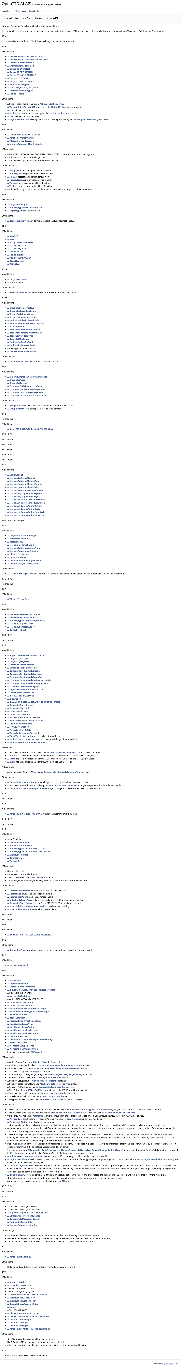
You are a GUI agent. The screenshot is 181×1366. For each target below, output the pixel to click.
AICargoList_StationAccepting (22, 667)
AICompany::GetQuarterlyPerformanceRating (29, 680)
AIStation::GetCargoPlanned (21, 478)
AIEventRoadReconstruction (21, 617)
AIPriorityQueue (15, 282)
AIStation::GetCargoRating (20, 573)
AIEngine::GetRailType (18, 119)
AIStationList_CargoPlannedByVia (23, 496)
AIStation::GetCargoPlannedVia (22, 487)
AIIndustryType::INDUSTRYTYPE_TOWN (26, 848)
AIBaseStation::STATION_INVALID (59, 1099)
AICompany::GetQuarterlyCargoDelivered (27, 677)
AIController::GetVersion (19, 1285)
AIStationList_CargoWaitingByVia (23, 509)
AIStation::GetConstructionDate (23, 1225)
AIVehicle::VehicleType (58, 113)
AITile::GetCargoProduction (20, 1165)
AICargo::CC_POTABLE (17, 78)
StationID (55, 107)
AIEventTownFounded (18, 842)
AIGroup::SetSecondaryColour (22, 311)
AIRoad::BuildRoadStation (20, 909)
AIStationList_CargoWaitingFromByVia (26, 512)
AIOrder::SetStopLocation (19, 1005)
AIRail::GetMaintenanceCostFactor (24, 717)
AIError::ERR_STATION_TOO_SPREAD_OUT (66, 1074)
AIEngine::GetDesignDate (19, 1222)
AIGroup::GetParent (17, 383)
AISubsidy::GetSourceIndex (20, 1027)
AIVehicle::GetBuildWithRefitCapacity (25, 323)
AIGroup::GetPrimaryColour (21, 314)
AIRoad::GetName (16, 326)
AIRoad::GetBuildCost (17, 1017)
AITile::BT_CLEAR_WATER (19, 258)
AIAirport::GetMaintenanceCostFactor (26, 655)
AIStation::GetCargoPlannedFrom (23, 481)
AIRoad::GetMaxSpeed (18, 339)
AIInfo (10, 755)
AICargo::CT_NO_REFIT (18, 661)
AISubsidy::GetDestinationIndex (23, 1033)
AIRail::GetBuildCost (17, 1014)
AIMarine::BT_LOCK (16, 245)
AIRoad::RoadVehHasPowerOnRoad (24, 332)
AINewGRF (12, 236)
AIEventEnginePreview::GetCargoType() (73, 1150)
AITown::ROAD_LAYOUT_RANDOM (23, 134)
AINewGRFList (14, 239)
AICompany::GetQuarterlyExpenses (24, 674)
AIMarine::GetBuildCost (19, 996)
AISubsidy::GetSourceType (20, 1024)
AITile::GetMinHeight (38, 1090)
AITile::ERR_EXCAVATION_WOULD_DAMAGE (28, 1316)
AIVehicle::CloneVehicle (18, 292)
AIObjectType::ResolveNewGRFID (23, 210)
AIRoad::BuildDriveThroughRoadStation (26, 906)
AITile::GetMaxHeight (17, 1322)
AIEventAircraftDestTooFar (20, 692)
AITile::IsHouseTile (16, 93)
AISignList (12, 176)
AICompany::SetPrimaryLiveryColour (25, 386)
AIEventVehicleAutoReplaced (21, 351)
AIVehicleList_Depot (17, 1042)
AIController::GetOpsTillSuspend (23, 686)
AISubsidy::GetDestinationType (22, 1030)
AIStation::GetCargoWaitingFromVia (25, 490)
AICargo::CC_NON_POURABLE (21, 75)
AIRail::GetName (15, 858)
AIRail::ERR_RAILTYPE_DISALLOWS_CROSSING (29, 934)
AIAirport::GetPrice (16, 1282)
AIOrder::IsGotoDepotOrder (21, 1297)
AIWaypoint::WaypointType (20, 1045)
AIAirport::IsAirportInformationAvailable (27, 1212)
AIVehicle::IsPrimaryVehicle (20, 137)
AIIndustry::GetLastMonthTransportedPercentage (31, 989)
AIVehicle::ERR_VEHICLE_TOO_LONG (24, 739)
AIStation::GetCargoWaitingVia (22, 551)
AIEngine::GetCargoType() (40, 1150)
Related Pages (20, 11)
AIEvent (11, 758)
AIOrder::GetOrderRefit (18, 708)
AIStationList (75, 1119)
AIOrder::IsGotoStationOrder (21, 1300)
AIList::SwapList (15, 474)
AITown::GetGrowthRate (19, 730)
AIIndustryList (14, 173)
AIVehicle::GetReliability (19, 1256)
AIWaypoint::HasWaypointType (22, 1048)
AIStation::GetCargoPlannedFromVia (25, 484)
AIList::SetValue (37, 877)
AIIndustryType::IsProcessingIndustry (26, 620)
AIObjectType (14, 264)
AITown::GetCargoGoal (18, 726)
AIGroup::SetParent (16, 380)
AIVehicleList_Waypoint (18, 84)
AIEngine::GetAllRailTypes (20, 90)
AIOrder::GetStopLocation (20, 1002)
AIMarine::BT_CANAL (17, 248)
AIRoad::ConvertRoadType (20, 335)
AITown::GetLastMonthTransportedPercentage (30, 788)
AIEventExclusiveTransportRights (23, 614)
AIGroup (66, 1181)
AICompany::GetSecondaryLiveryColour (26, 395)
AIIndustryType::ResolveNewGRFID (24, 207)
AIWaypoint (36, 1052)
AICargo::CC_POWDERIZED (20, 72)
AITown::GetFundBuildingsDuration (24, 560)
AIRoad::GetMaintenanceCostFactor (25, 720)
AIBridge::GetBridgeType (52, 104)
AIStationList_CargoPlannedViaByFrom (26, 502)
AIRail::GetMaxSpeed (17, 965)
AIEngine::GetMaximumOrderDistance (26, 689)
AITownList (12, 183)
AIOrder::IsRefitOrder (18, 711)
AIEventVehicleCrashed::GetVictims (24, 56)
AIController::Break (16, 630)
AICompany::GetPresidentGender (23, 1215)
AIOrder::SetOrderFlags (44, 1062)
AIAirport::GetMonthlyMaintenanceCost (27, 376)
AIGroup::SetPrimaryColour (20, 308)
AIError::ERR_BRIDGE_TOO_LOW (22, 87)
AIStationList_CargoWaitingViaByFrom (26, 515)
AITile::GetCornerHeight (19, 1319)
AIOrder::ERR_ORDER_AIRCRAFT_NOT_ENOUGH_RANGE (33, 702)
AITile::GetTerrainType (18, 554)
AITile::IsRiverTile (15, 254)
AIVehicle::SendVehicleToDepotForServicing (28, 1328)
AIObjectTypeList (15, 261)
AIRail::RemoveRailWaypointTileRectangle (28, 1011)
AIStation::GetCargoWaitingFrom (23, 548)
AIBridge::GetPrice (16, 950)
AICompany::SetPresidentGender (23, 1219)
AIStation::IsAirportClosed (20, 623)
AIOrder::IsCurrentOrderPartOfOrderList (27, 1294)
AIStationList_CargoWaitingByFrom (24, 506)
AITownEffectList (15, 736)
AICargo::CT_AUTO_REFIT (19, 658)
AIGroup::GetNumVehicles (20, 242)
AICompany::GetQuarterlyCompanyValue (27, 683)
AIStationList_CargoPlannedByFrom (24, 493)
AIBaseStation (14, 980)
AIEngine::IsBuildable (17, 983)
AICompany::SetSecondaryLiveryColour (26, 389)
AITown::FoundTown (17, 557)
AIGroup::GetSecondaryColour (22, 317)
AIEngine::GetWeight (17, 897)
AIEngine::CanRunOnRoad (20, 342)
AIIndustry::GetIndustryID (20, 845)
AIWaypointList (14, 1119)
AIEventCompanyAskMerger (21, 986)
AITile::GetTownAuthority (19, 723)
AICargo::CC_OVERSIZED (19, 69)
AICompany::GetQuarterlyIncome (23, 671)
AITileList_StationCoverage (20, 141)
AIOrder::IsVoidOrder (17, 854)
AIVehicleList (13, 186)
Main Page (7, 11)
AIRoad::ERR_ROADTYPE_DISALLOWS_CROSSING (30, 429)
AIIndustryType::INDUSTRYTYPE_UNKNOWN (28, 851)
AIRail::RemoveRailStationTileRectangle (26, 1008)
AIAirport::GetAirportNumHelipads (24, 144)
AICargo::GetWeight (17, 204)
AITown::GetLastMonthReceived (23, 733)
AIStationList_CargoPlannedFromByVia (26, 499)
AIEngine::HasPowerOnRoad (21, 345)
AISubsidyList (14, 180)
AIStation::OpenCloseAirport (21, 626)
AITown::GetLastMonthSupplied (58, 752)
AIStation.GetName (141, 1109)
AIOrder (11, 761)
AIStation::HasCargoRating (20, 545)
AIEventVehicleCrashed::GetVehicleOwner (28, 59)
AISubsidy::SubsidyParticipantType (24, 1021)
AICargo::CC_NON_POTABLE (20, 81)
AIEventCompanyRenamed (20, 62)
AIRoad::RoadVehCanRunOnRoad (23, 329)
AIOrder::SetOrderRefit (18, 714)
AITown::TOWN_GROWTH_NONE (22, 563)
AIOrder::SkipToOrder (50, 1096)
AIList (10, 110)
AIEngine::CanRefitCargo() (110, 1150)
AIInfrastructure (15, 698)
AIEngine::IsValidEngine (19, 1159)
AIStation (74, 1109)
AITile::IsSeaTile (15, 251)
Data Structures (36, 11)
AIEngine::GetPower (17, 893)
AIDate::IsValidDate (17, 541)
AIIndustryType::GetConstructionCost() (26, 1156)
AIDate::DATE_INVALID (18, 538)
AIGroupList (13, 170)
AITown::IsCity (14, 861)
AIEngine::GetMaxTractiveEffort (22, 890)
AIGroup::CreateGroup (18, 408)
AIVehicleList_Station (17, 113)
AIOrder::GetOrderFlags (19, 903)
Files (50, 11)
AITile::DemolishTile (17, 361)
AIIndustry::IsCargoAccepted (21, 900)
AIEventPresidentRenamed (20, 65)
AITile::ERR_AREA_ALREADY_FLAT (23, 1313)
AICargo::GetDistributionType (21, 535)
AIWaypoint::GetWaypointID (21, 107)
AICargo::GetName (16, 279)
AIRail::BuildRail (15, 1174)
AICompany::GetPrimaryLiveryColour (25, 392)
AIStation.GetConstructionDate (119, 1112)
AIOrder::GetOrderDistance (20, 705)
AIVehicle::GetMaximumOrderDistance (26, 742)
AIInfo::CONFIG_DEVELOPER (20, 695)
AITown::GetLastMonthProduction (24, 782)
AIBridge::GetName (16, 405)
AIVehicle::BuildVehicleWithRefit (23, 320)
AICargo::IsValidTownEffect (20, 664)
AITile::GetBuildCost (17, 1036)
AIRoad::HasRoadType (18, 220)
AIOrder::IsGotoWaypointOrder (22, 1304)
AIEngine (17, 1143)
